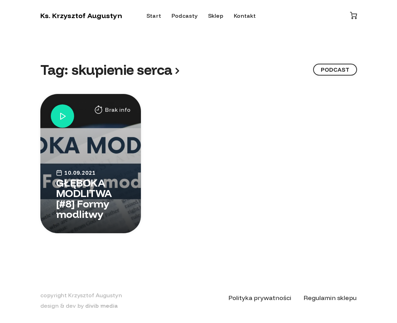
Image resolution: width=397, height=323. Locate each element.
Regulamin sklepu (330, 298)
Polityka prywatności (260, 298)
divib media (101, 305)
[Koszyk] (353, 15)
